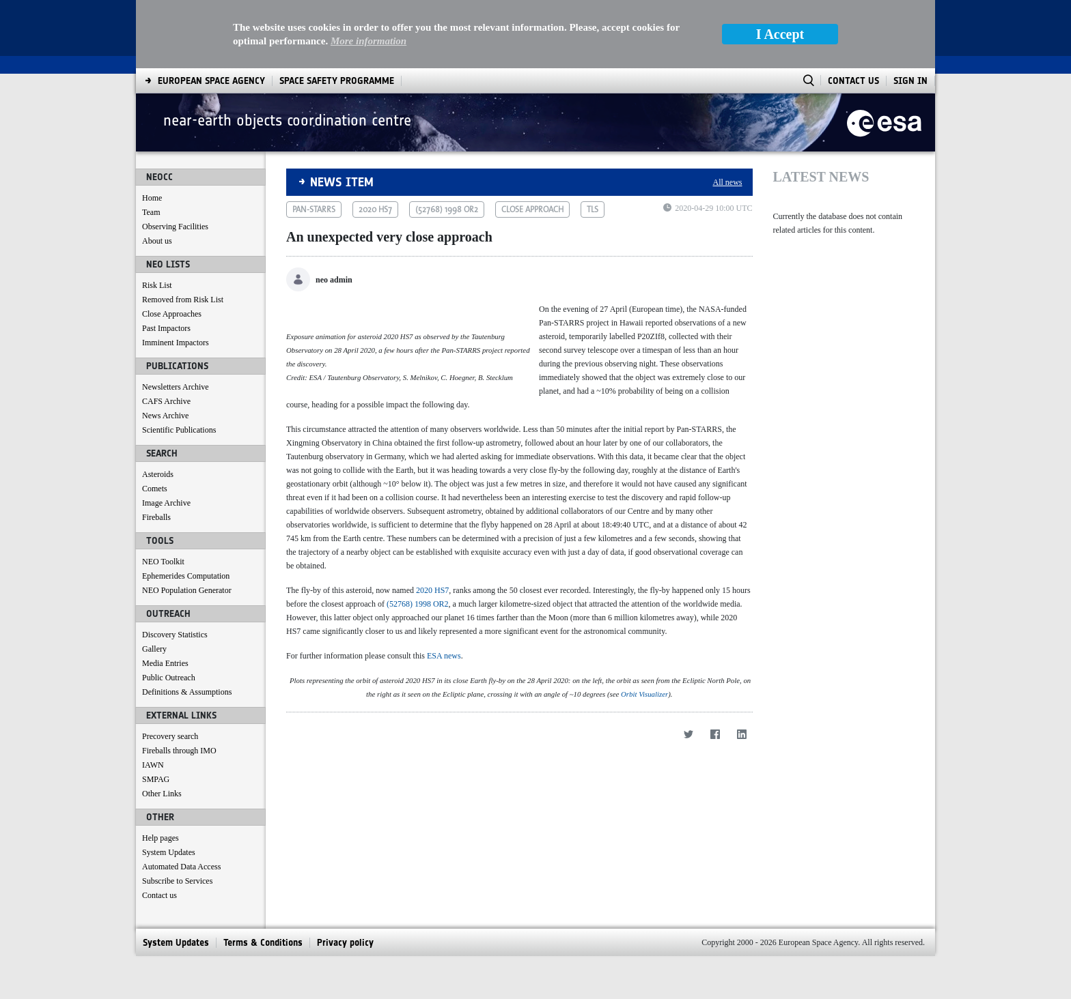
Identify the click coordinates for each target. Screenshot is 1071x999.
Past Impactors (166, 328)
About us (157, 241)
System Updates (168, 852)
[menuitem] (211, 80)
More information (368, 40)
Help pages (160, 838)
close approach (532, 209)
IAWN (153, 765)
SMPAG (155, 779)
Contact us (159, 895)
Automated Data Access (181, 866)
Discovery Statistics (175, 634)
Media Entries (165, 663)
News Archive (165, 415)
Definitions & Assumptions (187, 692)
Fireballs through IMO (179, 750)
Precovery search (170, 736)
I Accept (780, 34)
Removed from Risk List (182, 299)
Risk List (157, 285)
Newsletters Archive (175, 387)
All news (727, 182)
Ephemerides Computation (186, 576)
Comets (154, 488)
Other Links (162, 793)
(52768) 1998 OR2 (418, 686)
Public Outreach (168, 677)
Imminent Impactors (175, 342)
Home (152, 198)
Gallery (154, 649)
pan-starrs (313, 209)
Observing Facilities (175, 226)
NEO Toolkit (163, 561)
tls (592, 209)
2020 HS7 (432, 672)
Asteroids (157, 474)
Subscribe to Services (177, 881)
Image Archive (166, 503)
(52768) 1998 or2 (446, 209)
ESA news (444, 737)
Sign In (910, 81)
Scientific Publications (179, 430)
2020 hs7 (375, 209)
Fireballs (156, 517)
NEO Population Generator (187, 590)
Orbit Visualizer (644, 961)
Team (151, 212)
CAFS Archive (166, 401)
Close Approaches (171, 314)
